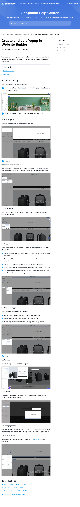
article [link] (36, 439)
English (26, 50)
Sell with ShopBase (41, 3)
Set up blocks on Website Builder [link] (15, 484)
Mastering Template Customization (18, 34)
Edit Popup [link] (6, 74)
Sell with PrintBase (55, 3)
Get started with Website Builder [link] (15, 494)
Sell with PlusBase (26, 3)
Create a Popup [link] (8, 71)
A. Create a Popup (12, 80)
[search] (41, 23)
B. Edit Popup (10, 119)
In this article (10, 67)
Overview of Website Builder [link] (13, 488)
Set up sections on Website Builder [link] (16, 491)
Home (3, 34)
